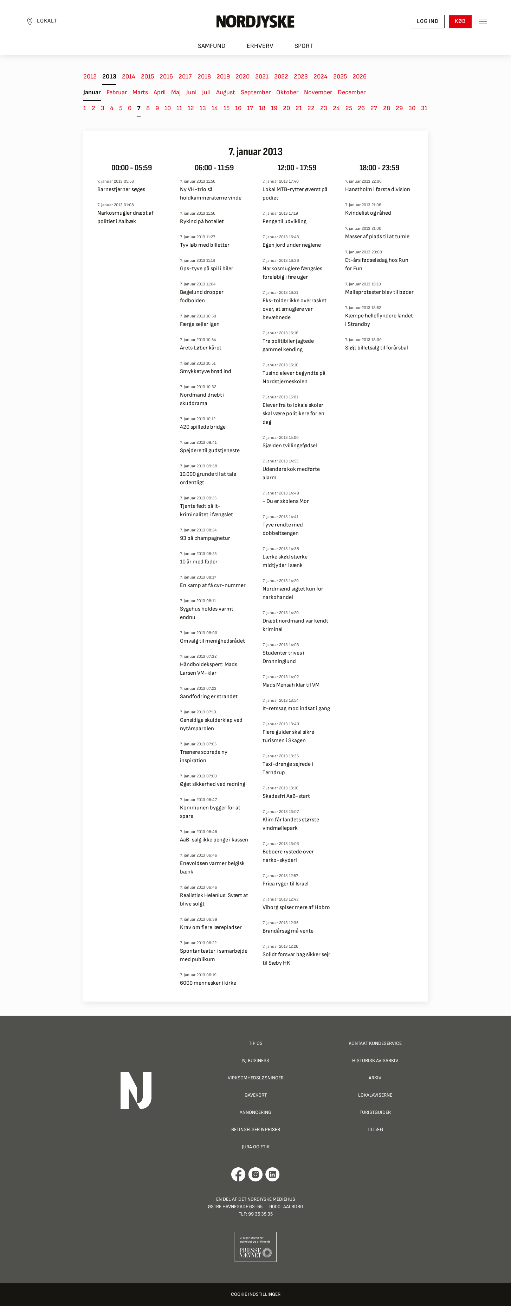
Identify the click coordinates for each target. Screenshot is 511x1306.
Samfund (212, 46)
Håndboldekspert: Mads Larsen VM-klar (208, 668)
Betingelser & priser (255, 1130)
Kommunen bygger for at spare (210, 812)
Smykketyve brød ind (205, 371)
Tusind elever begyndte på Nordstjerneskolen (294, 377)
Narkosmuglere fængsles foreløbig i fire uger (292, 272)
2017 (185, 76)
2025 (340, 76)
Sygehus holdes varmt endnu (206, 613)
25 (348, 108)
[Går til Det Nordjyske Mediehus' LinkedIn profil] (272, 1174)
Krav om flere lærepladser (211, 927)
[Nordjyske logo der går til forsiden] (255, 21)
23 (323, 108)
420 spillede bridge (203, 427)
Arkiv (375, 1078)
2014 (128, 76)
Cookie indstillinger (255, 1294)
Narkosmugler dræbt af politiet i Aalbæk (125, 217)
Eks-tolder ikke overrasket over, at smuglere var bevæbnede (294, 309)
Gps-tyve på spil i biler (206, 268)
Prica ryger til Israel (286, 884)
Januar (92, 92)
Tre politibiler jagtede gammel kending (288, 345)
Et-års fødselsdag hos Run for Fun (376, 264)
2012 (90, 76)
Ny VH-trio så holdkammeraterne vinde (210, 193)
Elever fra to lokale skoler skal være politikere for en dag (293, 413)
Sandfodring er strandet (209, 696)
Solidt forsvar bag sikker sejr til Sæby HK (296, 958)
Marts (140, 92)
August (225, 92)
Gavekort (256, 1095)
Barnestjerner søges (121, 189)
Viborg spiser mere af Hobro (296, 907)
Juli (206, 92)
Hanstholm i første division (377, 189)
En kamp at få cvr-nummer (213, 585)
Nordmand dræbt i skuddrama (202, 399)
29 (399, 108)
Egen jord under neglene (292, 245)
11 (179, 108)
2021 (262, 76)
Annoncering (255, 1112)
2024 (320, 76)
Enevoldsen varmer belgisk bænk (212, 867)
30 (411, 108)
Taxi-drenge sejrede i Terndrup (288, 768)
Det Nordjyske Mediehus (266, 1199)
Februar (116, 92)
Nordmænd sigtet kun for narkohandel (293, 593)
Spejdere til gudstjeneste (210, 450)
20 (286, 108)
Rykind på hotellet (202, 221)
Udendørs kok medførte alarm (291, 473)
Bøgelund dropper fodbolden (202, 296)
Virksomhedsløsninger (256, 1078)
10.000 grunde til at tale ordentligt (208, 478)
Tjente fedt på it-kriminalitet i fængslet (206, 510)
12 (191, 108)
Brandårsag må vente (288, 931)
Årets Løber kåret (200, 348)
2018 (204, 76)
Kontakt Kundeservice (375, 1043)
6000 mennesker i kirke (208, 983)
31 (424, 108)
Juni (191, 92)
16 (238, 108)
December (352, 92)
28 (386, 108)
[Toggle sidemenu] (483, 21)
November (318, 92)
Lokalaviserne (375, 1095)
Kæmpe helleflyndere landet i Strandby (379, 320)
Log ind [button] (428, 21)
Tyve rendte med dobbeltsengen (283, 529)
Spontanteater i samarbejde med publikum (213, 955)
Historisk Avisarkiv (375, 1061)
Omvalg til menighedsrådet (212, 641)
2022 (281, 76)
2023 (301, 76)
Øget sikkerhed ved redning (212, 784)
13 (203, 108)
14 (215, 108)
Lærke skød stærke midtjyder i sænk (285, 561)
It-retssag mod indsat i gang (296, 708)
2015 (147, 76)
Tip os (256, 1043)
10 (167, 108)
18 (262, 108)
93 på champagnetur (205, 538)
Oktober (287, 92)
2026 (359, 76)
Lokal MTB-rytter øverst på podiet (295, 193)
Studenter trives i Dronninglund (283, 657)
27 (373, 108)
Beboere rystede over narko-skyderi (288, 856)
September (256, 92)
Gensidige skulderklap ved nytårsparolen (211, 724)
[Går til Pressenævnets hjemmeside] (255, 1246)
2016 (166, 76)
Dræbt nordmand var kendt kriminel (295, 625)
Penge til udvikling (284, 221)
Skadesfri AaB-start (286, 796)
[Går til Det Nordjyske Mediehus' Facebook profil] (238, 1174)
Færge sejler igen (200, 324)
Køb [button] (460, 21)
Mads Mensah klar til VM (291, 685)
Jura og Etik (256, 1147)
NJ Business (255, 1061)
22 (311, 108)
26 (361, 108)
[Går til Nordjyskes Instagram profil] (255, 1174)
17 (250, 108)
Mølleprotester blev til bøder (379, 292)
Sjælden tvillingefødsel (290, 445)
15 (226, 108)
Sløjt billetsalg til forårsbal (376, 348)
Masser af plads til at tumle (377, 236)
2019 (223, 76)
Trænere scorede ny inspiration (203, 756)
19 (274, 108)
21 (299, 108)
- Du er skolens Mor (286, 501)
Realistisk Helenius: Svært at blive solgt (214, 899)
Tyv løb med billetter (204, 245)
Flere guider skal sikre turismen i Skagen (288, 736)
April (160, 92)
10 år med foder (199, 562)
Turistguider (375, 1112)
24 (336, 108)
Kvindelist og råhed (368, 213)
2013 (109, 76)
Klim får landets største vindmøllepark (291, 824)
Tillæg (375, 1130)
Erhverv (260, 46)
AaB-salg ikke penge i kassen (214, 840)
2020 (242, 76)
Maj (176, 92)
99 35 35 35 (260, 1214)
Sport (304, 46)
